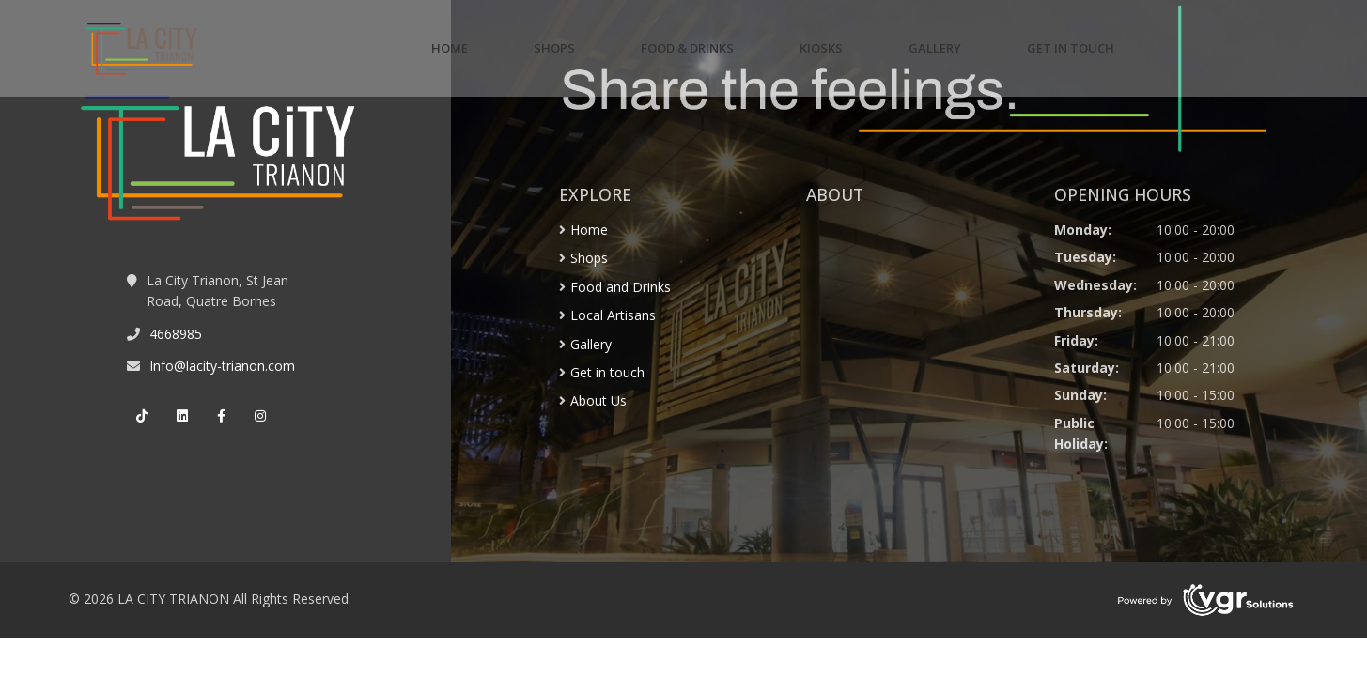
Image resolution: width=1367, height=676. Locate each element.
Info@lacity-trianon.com (222, 366)
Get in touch (607, 372)
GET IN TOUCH (1070, 47)
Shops (589, 258)
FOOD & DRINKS (687, 47)
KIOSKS (821, 47)
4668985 (175, 334)
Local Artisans (613, 315)
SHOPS (554, 47)
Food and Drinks (620, 287)
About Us (598, 400)
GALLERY (935, 47)
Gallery (591, 344)
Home (589, 229)
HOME (449, 47)
